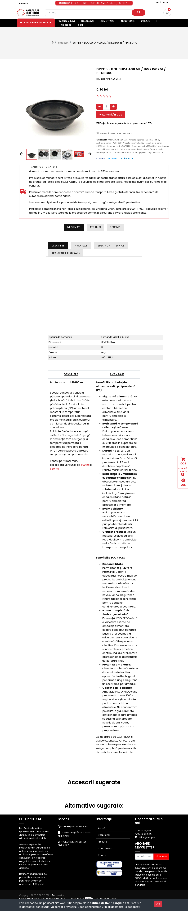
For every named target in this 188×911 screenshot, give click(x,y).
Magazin (23, 3)
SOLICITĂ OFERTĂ (182, 472)
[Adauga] (113, 107)
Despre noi (104, 835)
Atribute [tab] (96, 227)
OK (158, 904)
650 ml (54, 469)
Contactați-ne (143, 830)
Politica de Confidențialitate (109, 903)
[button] (21, 154)
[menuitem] (68, 21)
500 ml (85, 465)
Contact (102, 855)
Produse (102, 841)
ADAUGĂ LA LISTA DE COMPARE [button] (114, 133)
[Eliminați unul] (99, 107)
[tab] (58, 245)
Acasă (101, 828)
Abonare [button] (161, 856)
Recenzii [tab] (115, 227)
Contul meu (105, 848)
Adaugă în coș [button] (110, 114)
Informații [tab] (74, 227)
